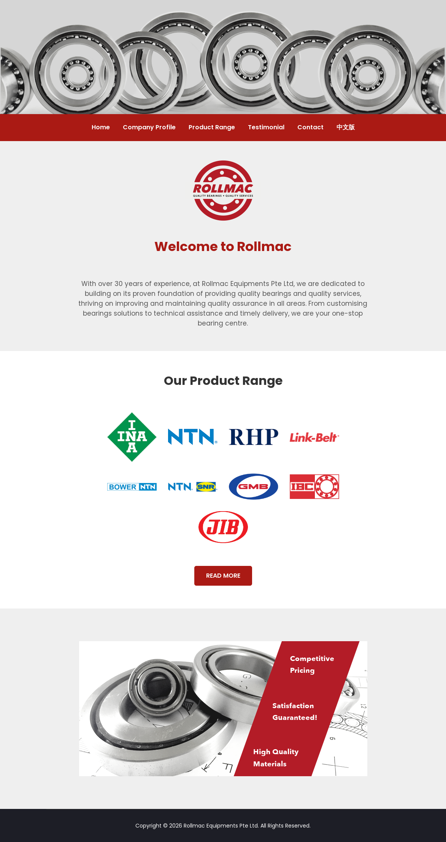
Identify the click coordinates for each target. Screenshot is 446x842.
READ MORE (223, 575)
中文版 (345, 127)
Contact (310, 127)
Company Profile (149, 127)
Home (101, 127)
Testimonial (266, 127)
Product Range (212, 127)
